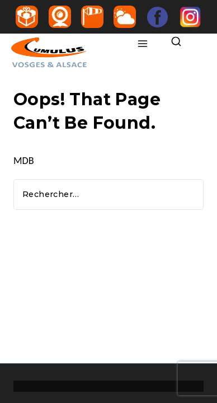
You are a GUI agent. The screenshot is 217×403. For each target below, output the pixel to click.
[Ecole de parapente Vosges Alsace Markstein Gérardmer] (70, 53)
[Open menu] (143, 44)
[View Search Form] (178, 42)
